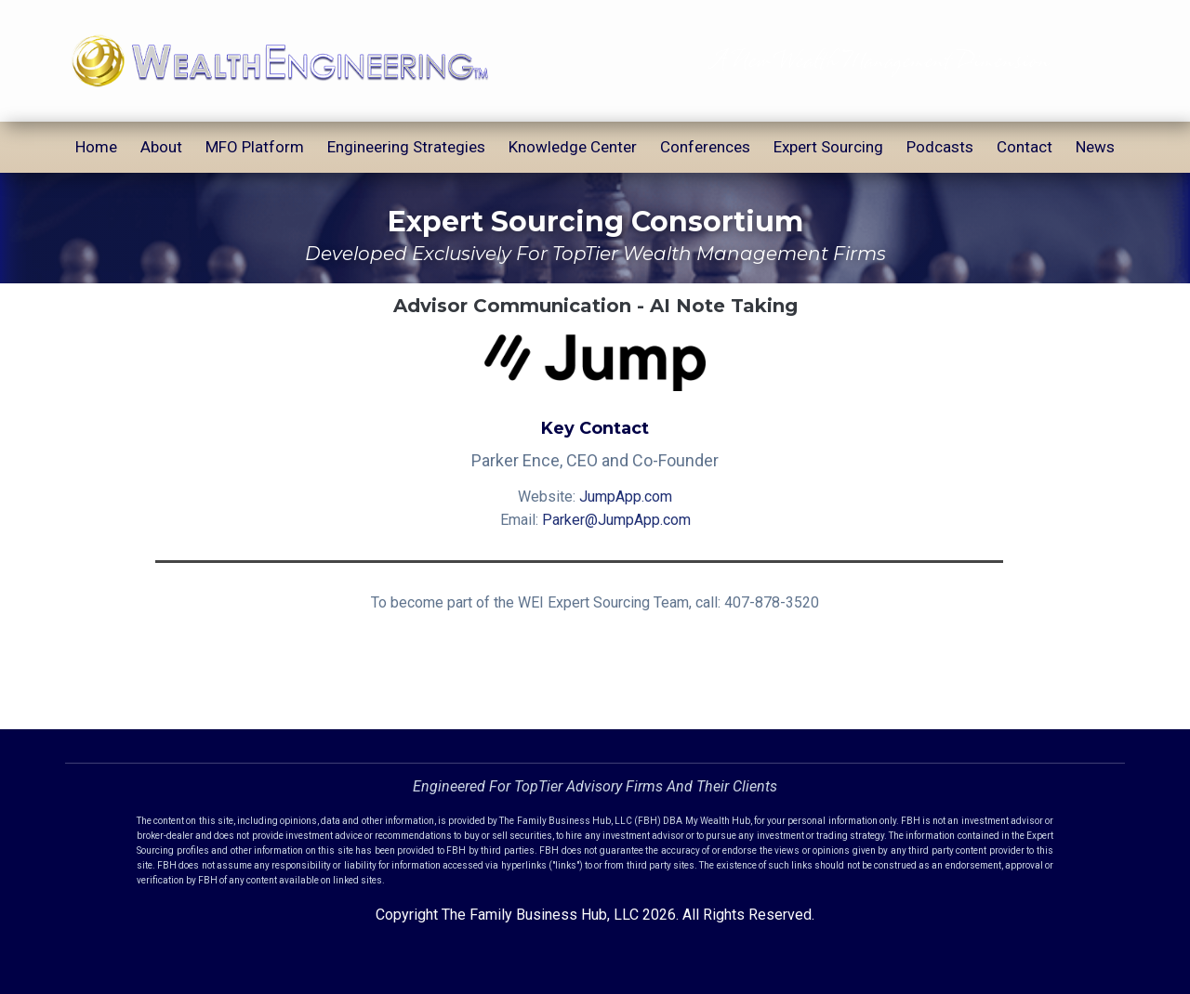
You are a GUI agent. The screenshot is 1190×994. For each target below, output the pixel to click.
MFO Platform (254, 146)
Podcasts (939, 146)
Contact (1024, 146)
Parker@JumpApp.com (616, 520)
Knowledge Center (573, 146)
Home (96, 146)
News (1095, 146)
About (161, 146)
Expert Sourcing (828, 146)
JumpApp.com (625, 496)
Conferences (705, 146)
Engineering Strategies (406, 146)
